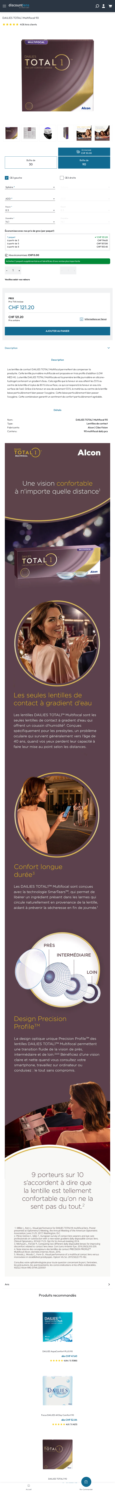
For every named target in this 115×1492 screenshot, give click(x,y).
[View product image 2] (29, 133)
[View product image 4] (66, 133)
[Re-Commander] (86, 1482)
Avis (57, 1284)
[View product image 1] (11, 133)
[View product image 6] (102, 133)
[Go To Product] (58, 1325)
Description (57, 347)
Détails (57, 410)
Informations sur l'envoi (93, 319)
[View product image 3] (47, 133)
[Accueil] (28, 1485)
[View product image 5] (84, 133)
